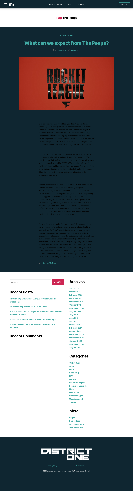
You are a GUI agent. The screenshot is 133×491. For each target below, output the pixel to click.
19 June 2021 (75, 57)
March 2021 (74, 331)
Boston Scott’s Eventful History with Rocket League (34, 326)
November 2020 (77, 345)
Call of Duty (74, 370)
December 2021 (77, 305)
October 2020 (76, 348)
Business (81, 4)
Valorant (73, 409)
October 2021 (75, 312)
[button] (124, 4)
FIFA (71, 383)
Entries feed (75, 428)
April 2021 (74, 328)
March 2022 (75, 299)
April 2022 (74, 295)
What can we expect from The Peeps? (66, 46)
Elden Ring (74, 380)
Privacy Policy (52, 473)
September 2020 (77, 351)
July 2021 (74, 322)
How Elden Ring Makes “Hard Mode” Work (29, 314)
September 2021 (77, 315)
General (73, 386)
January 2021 (75, 338)
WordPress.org (76, 434)
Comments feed (77, 431)
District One (61, 57)
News (70, 4)
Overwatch (74, 399)
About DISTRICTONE (55, 4)
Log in (72, 425)
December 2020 (77, 341)
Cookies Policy (80, 473)
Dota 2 (72, 376)
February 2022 (76, 302)
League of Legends (78, 393)
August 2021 (75, 318)
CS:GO (72, 373)
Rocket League (66, 36)
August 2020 (75, 354)
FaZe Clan (45, 270)
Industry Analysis (77, 389)
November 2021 (77, 309)
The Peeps (53, 270)
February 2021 (76, 335)
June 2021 (74, 325)
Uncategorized (76, 406)
